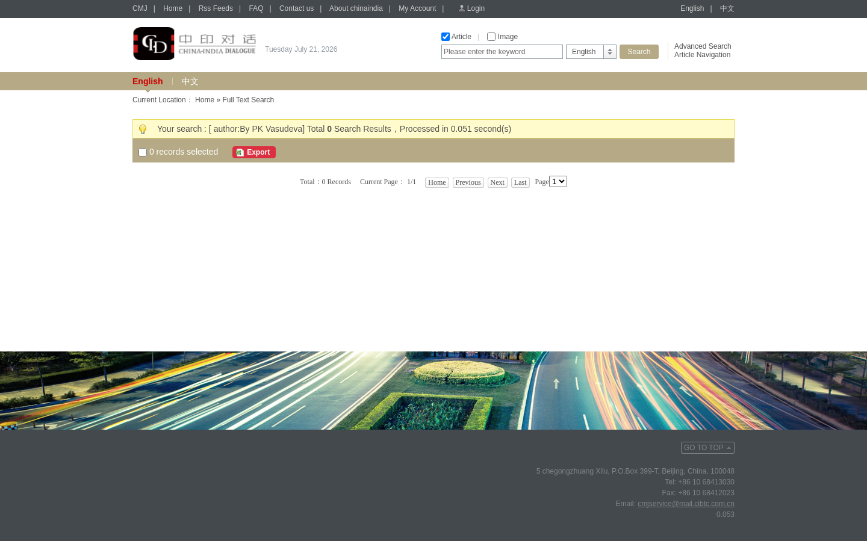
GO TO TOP (704, 448)
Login (476, 8)
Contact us (296, 8)
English (692, 8)
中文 (727, 8)
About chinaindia (356, 8)
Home (172, 8)
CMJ (140, 8)
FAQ (256, 8)
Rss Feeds (216, 8)
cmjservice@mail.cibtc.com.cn (686, 503)
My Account (417, 8)
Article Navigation (702, 55)
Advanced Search (703, 46)
